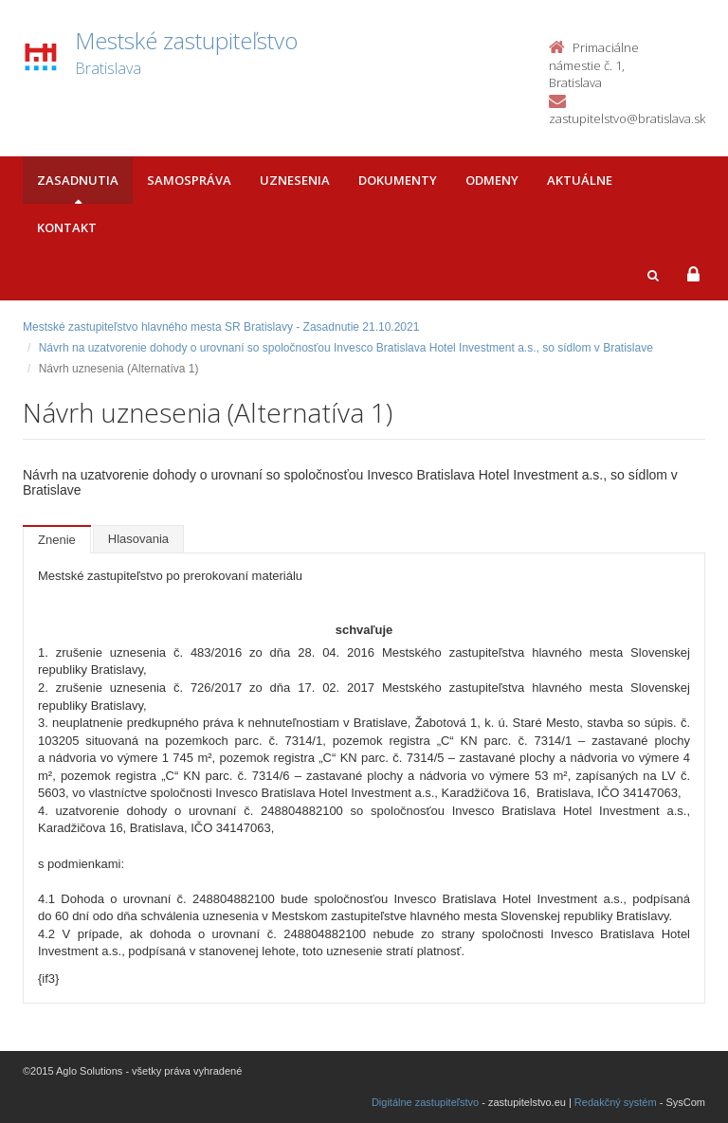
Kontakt (67, 227)
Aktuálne (579, 180)
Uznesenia (295, 180)
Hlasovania (138, 539)
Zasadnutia (77, 180)
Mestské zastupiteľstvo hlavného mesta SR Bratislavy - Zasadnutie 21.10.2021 (221, 327)
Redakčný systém (615, 1102)
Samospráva (189, 180)
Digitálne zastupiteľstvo (425, 1102)
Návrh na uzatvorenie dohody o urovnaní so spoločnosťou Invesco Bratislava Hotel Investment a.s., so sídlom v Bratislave (346, 347)
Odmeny (492, 180)
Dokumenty (397, 180)
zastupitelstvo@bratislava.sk (627, 118)
